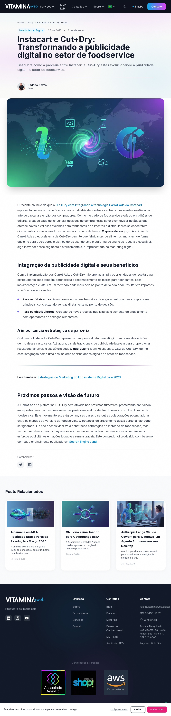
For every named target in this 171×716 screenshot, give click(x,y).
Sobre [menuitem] (98, 6)
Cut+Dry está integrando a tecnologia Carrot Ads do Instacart (99, 205)
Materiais (111, 619)
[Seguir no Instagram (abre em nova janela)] (17, 618)
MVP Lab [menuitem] (63, 6)
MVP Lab (112, 636)
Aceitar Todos (157, 709)
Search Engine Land (83, 441)
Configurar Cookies (119, 709)
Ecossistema (80, 613)
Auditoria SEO (115, 643)
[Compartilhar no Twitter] (20, 465)
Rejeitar (138, 709)
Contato (156, 6)
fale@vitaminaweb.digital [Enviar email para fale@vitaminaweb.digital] (155, 606)
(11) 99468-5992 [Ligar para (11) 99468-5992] (150, 613)
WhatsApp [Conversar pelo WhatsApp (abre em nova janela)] (148, 619)
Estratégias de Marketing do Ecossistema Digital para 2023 (79, 377)
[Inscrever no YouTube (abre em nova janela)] (27, 618)
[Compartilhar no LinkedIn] (30, 465)
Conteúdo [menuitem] (79, 6)
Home (20, 22)
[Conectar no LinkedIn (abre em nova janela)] (8, 618)
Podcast (111, 613)
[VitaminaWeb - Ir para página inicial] (21, 6)
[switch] (125, 6)
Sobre (76, 606)
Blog (30, 22)
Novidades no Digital (31, 30)
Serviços (78, 619)
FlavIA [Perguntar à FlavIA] (138, 6)
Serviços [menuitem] (47, 6)
